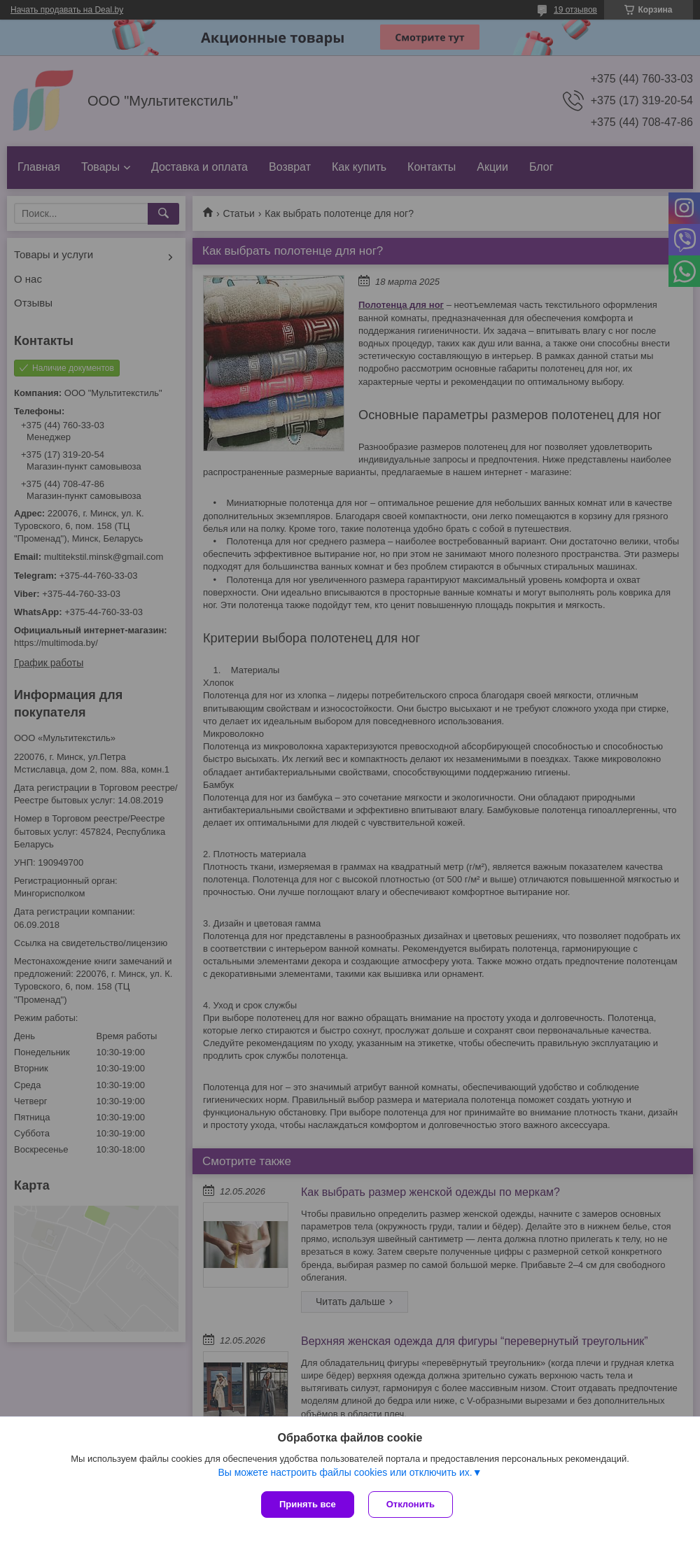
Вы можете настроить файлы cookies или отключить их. (345, 1472)
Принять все (307, 1504)
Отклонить (410, 1504)
